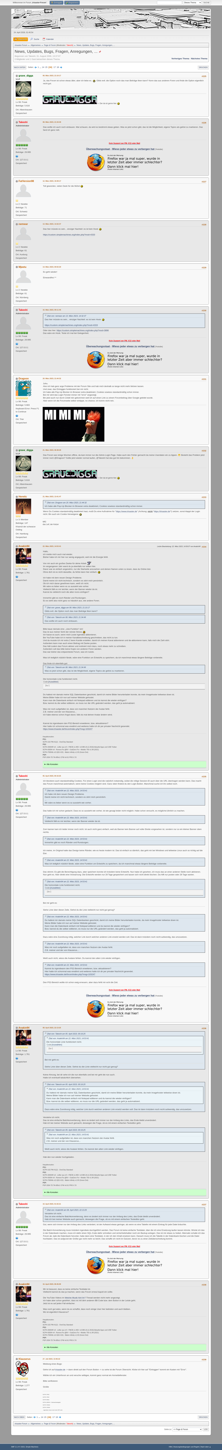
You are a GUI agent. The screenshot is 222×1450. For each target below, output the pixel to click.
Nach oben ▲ (206, 1447)
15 (46, 67)
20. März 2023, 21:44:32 (52, 378)
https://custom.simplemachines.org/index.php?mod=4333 (69, 234)
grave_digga (25, 75)
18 (58, 67)
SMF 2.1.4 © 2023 (18, 1447)
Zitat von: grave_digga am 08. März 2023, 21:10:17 (68, 608)
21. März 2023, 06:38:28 (52, 450)
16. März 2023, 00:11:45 (52, 310)
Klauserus (24, 1359)
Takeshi (69, 45)
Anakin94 (23, 546)
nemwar (23, 224)
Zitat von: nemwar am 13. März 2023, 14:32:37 (66, 316)
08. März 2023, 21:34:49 (52, 122)
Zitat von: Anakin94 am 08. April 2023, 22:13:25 (67, 1210)
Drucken (203, 67)
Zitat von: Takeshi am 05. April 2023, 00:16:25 (66, 1034)
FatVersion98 (26, 181)
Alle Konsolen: (52, 764)
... (41, 67)
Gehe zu (167, 1429)
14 (43, 67)
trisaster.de (60, 1369)
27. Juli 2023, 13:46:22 (51, 1359)
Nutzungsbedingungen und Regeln (186, 1447)
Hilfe (170, 1447)
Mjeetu (22, 267)
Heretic (22, 496)
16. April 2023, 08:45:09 (52, 1284)
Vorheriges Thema (180, 58)
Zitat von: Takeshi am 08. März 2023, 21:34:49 (66, 617)
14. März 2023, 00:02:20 (52, 267)
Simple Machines (32, 1447)
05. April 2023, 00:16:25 (52, 776)
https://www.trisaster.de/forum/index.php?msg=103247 (67, 729)
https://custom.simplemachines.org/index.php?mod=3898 (83, 330)
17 (54, 67)
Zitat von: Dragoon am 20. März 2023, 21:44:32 (67, 503)
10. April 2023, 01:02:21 (52, 1204)
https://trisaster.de (162, 511)
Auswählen (53, 682)
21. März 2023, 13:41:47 (52, 496)
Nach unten (19, 67)
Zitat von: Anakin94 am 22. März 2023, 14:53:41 (67, 791)
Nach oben (19, 1417)
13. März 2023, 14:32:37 (52, 224)
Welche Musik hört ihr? (75, 1298)
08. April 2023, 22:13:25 (52, 1028)
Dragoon (23, 378)
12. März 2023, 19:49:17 (52, 181)
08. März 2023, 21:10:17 (52, 75)
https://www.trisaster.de (126, 511)
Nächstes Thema (199, 58)
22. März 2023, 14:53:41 (52, 546)
